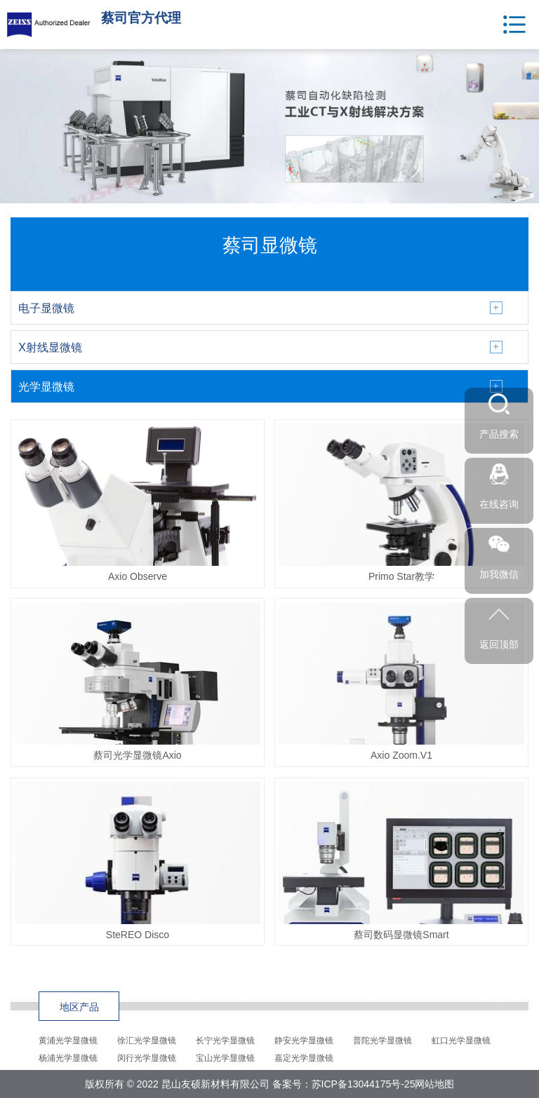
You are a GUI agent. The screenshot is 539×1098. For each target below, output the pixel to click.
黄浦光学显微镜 (68, 1040)
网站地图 (434, 1084)
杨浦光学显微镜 (68, 1058)
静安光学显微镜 (303, 1040)
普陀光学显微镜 (382, 1040)
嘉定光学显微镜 (303, 1058)
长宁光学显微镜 (225, 1040)
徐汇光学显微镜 (146, 1040)
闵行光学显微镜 (146, 1058)
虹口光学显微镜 (461, 1040)
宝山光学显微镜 (225, 1058)
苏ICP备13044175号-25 (363, 1084)
